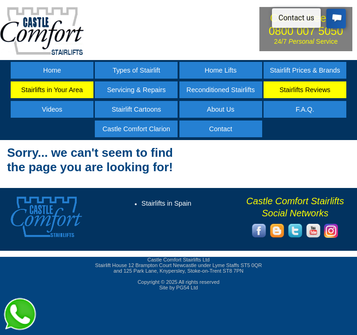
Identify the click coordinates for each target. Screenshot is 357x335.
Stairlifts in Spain (166, 203)
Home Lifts (221, 70)
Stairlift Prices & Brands (305, 70)
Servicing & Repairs (136, 90)
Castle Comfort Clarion (137, 129)
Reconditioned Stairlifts (220, 90)
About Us (220, 109)
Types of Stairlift (136, 70)
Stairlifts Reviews (305, 90)
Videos (52, 109)
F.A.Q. (305, 109)
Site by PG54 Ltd (178, 287)
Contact (220, 129)
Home (52, 70)
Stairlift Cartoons (136, 109)
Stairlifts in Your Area (52, 90)
